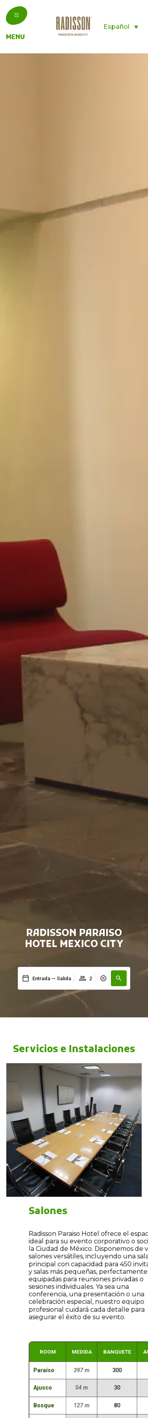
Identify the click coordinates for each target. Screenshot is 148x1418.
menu (15, 37)
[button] (119, 978)
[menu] (16, 15)
